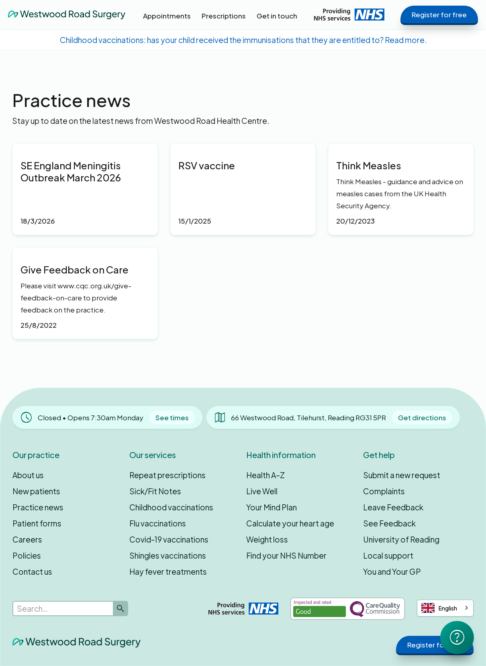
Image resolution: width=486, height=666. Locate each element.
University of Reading (401, 539)
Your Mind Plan (271, 507)
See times (172, 417)
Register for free (439, 14)
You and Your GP (392, 571)
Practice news (37, 507)
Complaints (384, 491)
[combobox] (445, 608)
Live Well (262, 491)
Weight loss (267, 539)
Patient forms (36, 523)
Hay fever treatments (168, 571)
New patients (36, 491)
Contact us (32, 571)
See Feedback (389, 523)
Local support (388, 555)
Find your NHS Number (286, 555)
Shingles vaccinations (167, 555)
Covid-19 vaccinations (168, 539)
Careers (27, 539)
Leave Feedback (393, 507)
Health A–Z (265, 475)
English (439, 608)
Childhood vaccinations (171, 507)
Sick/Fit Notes (155, 491)
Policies (26, 555)
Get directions (422, 417)
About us (28, 475)
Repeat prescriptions (167, 475)
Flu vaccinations (157, 523)
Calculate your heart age (290, 523)
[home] (66, 14)
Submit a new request (401, 475)
